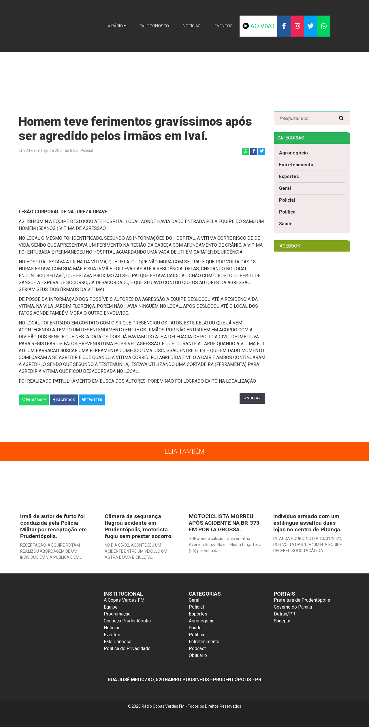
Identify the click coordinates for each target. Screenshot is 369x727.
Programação (117, 614)
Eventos (223, 26)
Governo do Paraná (293, 607)
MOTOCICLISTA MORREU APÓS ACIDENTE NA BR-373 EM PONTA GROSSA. (224, 523)
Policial (287, 200)
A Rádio (115, 26)
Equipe (111, 607)
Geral (285, 188)
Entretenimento (296, 164)
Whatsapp (34, 400)
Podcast (197, 648)
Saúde (286, 223)
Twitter (92, 400)
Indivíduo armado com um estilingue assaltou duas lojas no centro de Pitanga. (307, 523)
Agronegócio (293, 153)
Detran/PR (284, 614)
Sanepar (282, 621)
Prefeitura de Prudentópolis (302, 600)
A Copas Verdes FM (124, 600)
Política (287, 212)
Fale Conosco (154, 26)
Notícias (192, 26)
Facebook (64, 400)
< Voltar (252, 398)
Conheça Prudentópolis (127, 621)
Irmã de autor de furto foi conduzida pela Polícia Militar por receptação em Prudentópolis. (53, 526)
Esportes (289, 176)
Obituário (198, 655)
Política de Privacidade (127, 648)
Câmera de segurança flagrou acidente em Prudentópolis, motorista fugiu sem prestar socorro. (139, 526)
